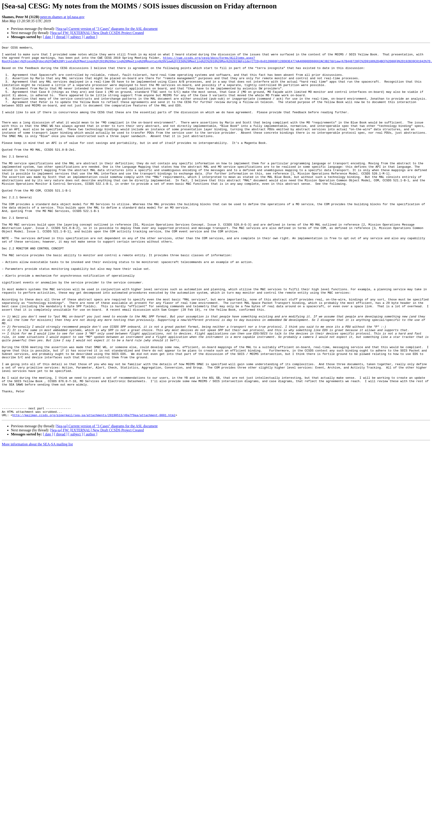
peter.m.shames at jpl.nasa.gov (62, 17)
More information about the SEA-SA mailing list (37, 518)
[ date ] (48, 37)
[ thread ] (60, 37)
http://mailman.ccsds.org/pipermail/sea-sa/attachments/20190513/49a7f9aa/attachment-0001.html (93, 489)
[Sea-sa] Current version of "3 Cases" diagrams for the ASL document (107, 29)
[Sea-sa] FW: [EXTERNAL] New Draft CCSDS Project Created (97, 33)
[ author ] (90, 37)
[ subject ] (75, 37)
